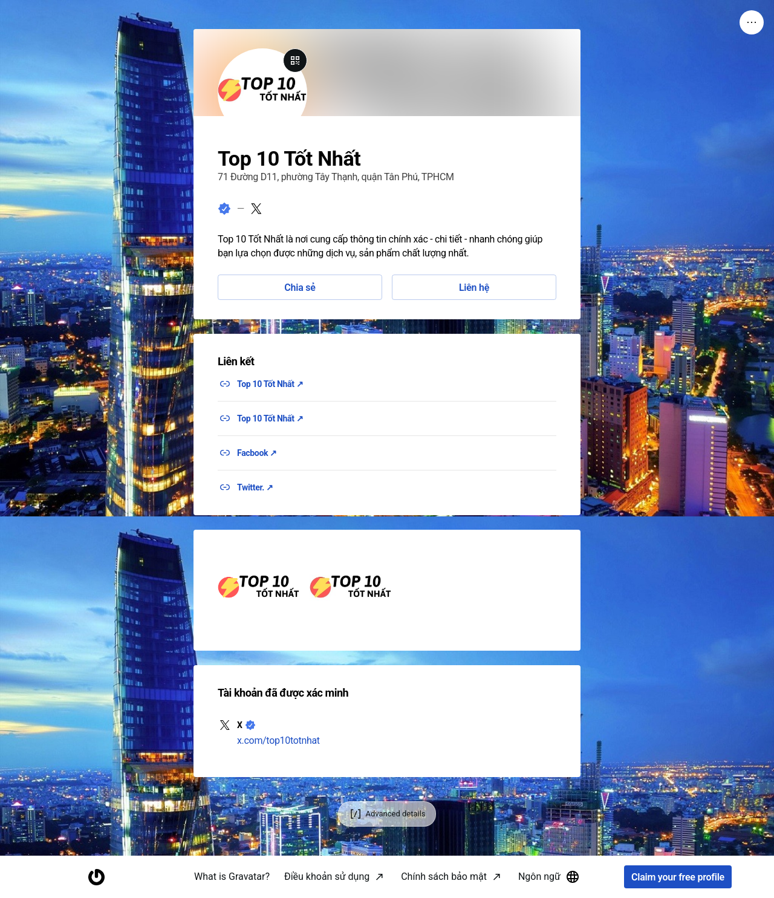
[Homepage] (96, 877)
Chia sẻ (299, 287)
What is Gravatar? (232, 876)
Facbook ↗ (257, 453)
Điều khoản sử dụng (326, 876)
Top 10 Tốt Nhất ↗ (270, 384)
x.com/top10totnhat (278, 740)
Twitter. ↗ (255, 487)
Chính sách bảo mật (444, 876)
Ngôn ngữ (549, 877)
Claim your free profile (677, 877)
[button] (259, 590)
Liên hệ (474, 287)
